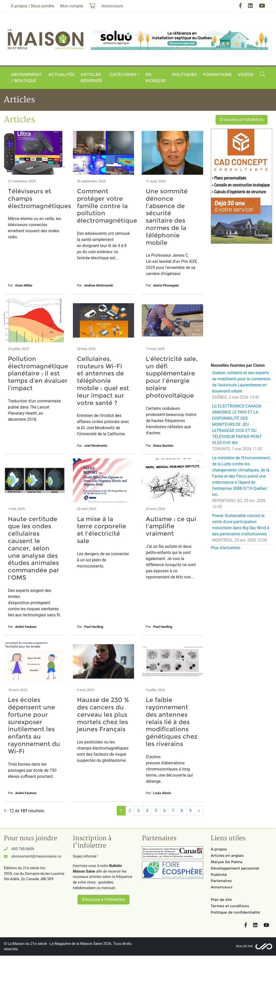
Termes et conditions (230, 906)
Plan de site (221, 899)
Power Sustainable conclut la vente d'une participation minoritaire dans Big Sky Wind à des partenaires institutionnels (240, 524)
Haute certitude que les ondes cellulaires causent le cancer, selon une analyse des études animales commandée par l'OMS (33, 548)
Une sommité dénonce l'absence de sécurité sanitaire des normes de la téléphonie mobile (167, 216)
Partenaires (221, 880)
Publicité (219, 874)
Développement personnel (235, 868)
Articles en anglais (227, 855)
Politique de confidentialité (235, 912)
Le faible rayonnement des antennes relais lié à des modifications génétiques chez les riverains (172, 722)
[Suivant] (199, 811)
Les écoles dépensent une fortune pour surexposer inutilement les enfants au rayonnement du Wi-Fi (34, 725)
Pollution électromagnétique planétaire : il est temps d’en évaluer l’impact (38, 373)
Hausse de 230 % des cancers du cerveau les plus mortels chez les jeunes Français (103, 714)
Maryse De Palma (226, 862)
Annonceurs (221, 887)
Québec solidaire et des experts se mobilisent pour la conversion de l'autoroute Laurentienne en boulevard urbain (241, 382)
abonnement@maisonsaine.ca (36, 856)
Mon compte (71, 6)
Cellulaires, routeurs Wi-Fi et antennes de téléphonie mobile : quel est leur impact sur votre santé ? (103, 380)
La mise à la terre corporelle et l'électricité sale (101, 530)
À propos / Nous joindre (32, 6)
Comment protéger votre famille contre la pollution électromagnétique (107, 205)
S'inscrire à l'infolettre (241, 119)
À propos (219, 849)
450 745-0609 (22, 849)
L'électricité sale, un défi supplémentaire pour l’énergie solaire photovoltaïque (172, 377)
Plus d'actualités (225, 547)
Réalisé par (244, 946)
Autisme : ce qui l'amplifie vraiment (171, 526)
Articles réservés (91, 77)
